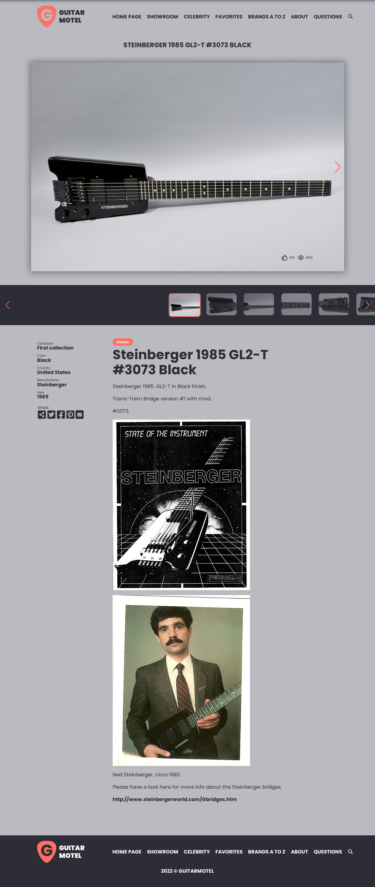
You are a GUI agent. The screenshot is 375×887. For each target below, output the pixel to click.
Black (44, 359)
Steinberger (52, 384)
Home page (126, 16)
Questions (328, 16)
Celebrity (197, 16)
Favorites (229, 16)
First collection (55, 347)
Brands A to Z (266, 16)
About (299, 16)
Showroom (162, 16)
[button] (337, 167)
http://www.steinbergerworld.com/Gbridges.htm (175, 798)
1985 (43, 396)
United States (54, 371)
